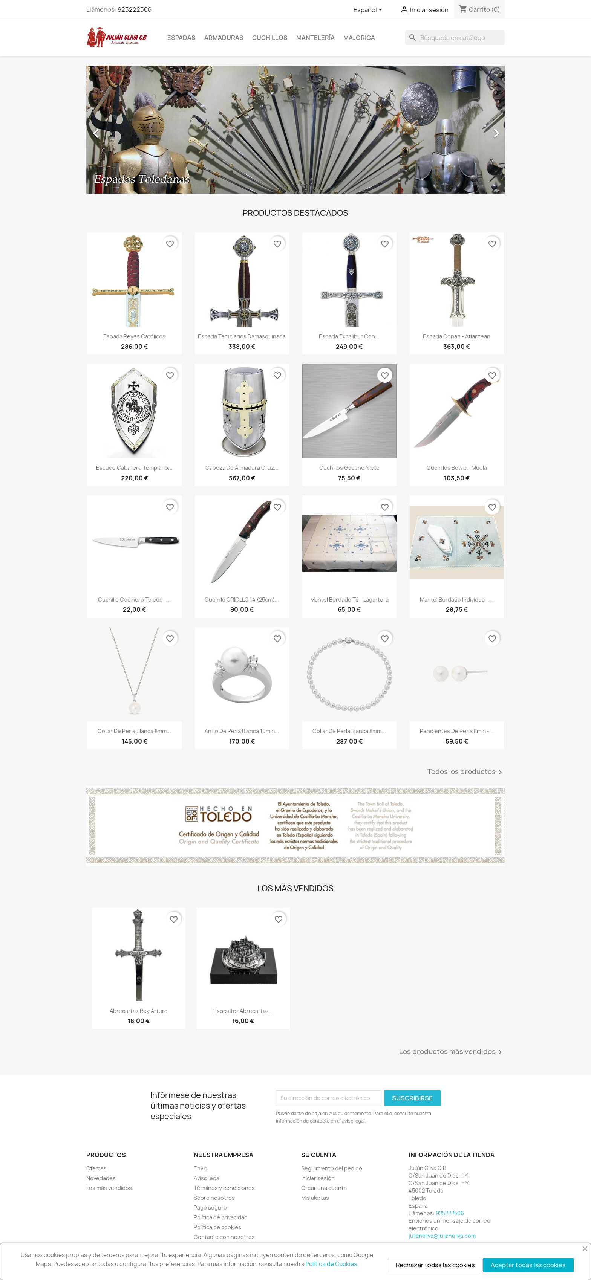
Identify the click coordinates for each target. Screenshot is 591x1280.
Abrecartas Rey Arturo (139, 1010)
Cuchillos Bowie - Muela (457, 467)
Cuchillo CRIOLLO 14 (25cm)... (242, 599)
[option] (295, 130)
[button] (117, 130)
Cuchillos (270, 38)
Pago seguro (210, 1207)
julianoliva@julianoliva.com (442, 1235)
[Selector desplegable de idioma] (369, 10)
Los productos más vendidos (452, 1052)
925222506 (135, 9)
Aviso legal (207, 1178)
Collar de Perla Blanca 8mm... (134, 731)
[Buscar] (455, 37)
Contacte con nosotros (224, 1236)
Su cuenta (318, 1155)
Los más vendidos (109, 1187)
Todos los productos (466, 772)
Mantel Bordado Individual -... (457, 599)
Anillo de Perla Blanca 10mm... (242, 731)
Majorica (359, 38)
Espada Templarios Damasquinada (242, 336)
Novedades (101, 1178)
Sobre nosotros (214, 1197)
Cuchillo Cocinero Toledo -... (134, 599)
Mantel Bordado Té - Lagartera (349, 599)
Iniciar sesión (318, 1178)
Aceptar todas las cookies (528, 1265)
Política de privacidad (221, 1217)
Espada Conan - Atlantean (456, 336)
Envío (201, 1168)
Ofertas (96, 1168)
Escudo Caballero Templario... (134, 467)
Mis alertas (315, 1197)
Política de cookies (217, 1227)
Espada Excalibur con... (349, 336)
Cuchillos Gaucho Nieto (349, 467)
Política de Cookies (331, 1264)
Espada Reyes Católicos (134, 336)
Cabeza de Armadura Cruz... (242, 467)
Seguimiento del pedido (331, 1168)
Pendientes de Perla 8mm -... (457, 731)
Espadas (181, 38)
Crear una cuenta (324, 1187)
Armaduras (223, 38)
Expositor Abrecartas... (243, 1010)
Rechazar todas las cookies (435, 1265)
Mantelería (315, 38)
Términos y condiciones (224, 1187)
